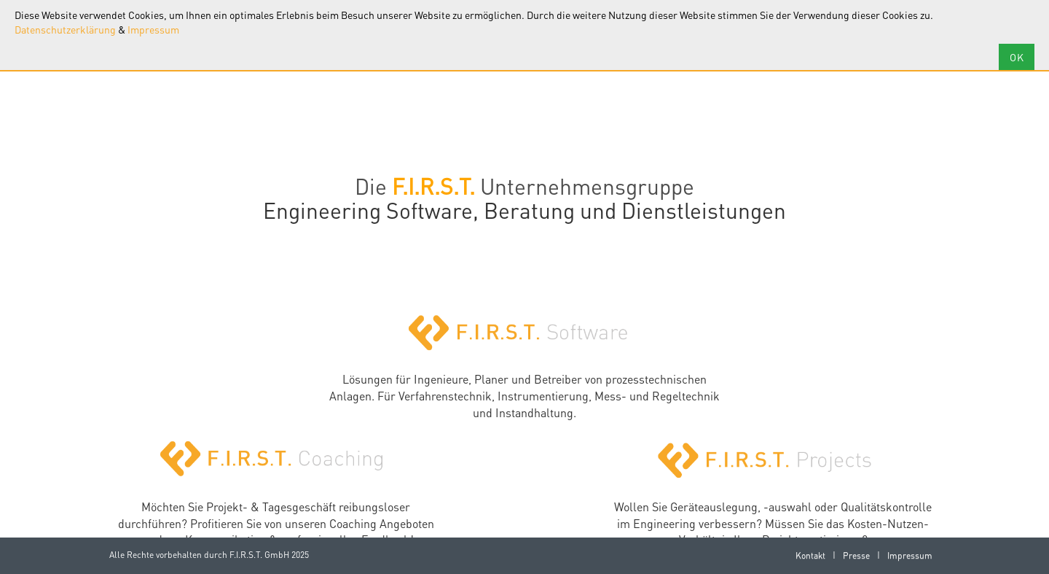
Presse (856, 555)
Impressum (153, 29)
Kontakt (810, 555)
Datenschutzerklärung (65, 29)
